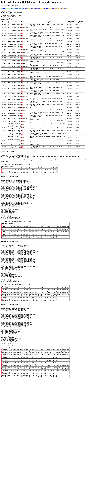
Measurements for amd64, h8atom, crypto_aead (12, 8)
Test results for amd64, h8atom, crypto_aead (36, 8)
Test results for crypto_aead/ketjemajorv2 (57, 8)
